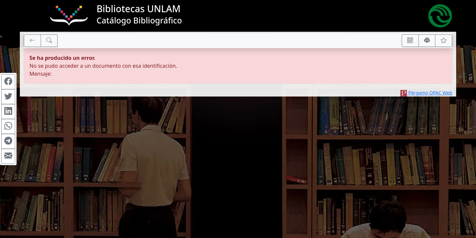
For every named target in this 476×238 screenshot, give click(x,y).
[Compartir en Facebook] (8, 82)
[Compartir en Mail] (8, 156)
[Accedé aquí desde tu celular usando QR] (410, 40)
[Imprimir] (427, 40)
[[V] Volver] (32, 40)
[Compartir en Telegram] (8, 141)
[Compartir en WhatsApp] (8, 126)
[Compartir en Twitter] (8, 96)
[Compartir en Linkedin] (8, 111)
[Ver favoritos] (443, 40)
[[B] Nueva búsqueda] (49, 40)
